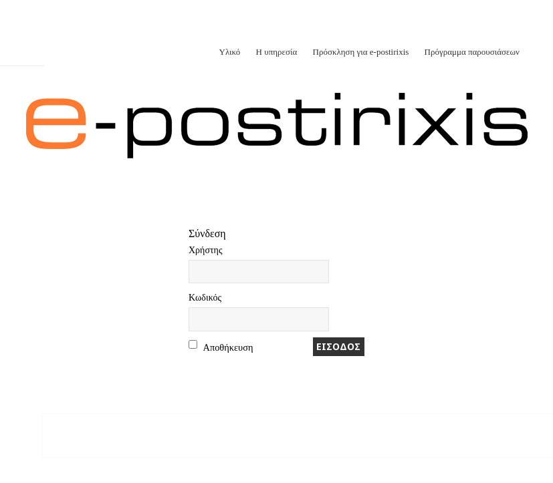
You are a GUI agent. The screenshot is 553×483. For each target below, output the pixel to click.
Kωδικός (205, 298)
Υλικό (230, 52)
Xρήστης (205, 250)
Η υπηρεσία (277, 52)
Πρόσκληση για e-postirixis (361, 52)
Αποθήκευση (228, 347)
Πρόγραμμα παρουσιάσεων (472, 52)
